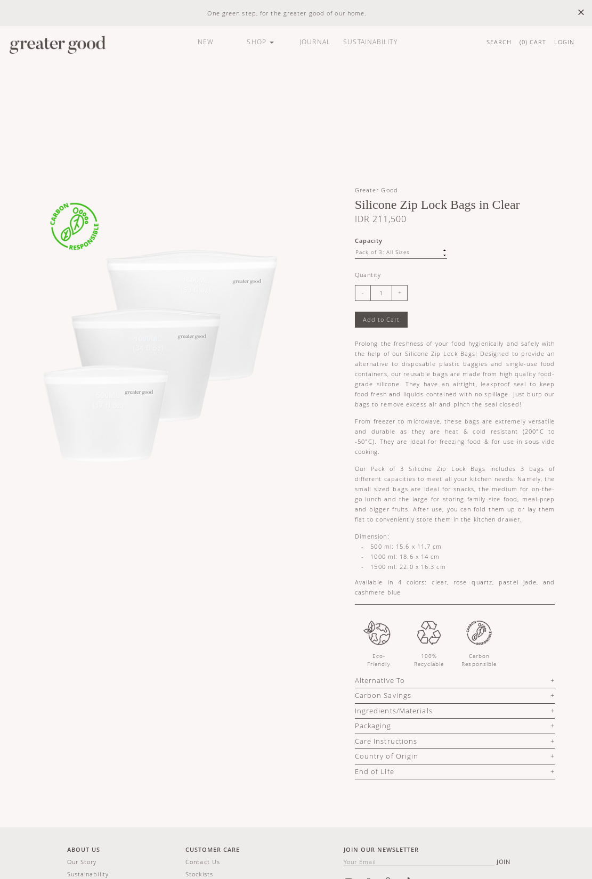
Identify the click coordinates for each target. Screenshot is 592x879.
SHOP (260, 41)
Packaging (373, 725)
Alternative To (380, 680)
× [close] (581, 12)
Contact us (202, 862)
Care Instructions (386, 741)
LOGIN (564, 42)
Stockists (199, 874)
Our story (82, 862)
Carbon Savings (383, 695)
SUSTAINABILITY (370, 41)
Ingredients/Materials (394, 710)
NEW (206, 41)
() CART (533, 42)
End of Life (374, 771)
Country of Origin (387, 756)
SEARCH (499, 42)
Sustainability (88, 874)
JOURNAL (314, 41)
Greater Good (376, 190)
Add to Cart (381, 319)
